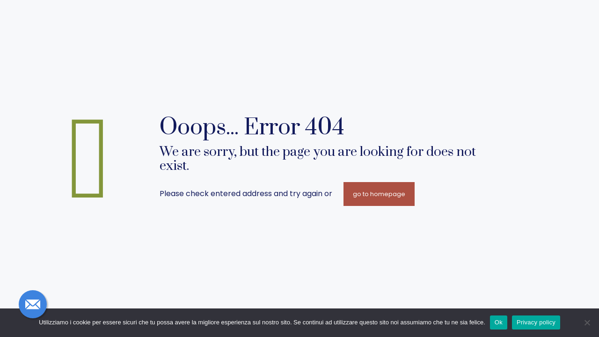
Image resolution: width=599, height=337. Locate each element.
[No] (587, 322)
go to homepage (379, 194)
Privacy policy (536, 322)
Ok (499, 322)
